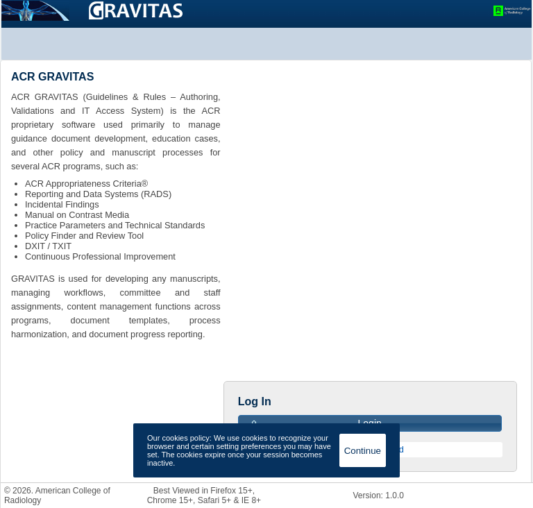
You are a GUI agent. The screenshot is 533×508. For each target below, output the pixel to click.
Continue (362, 451)
